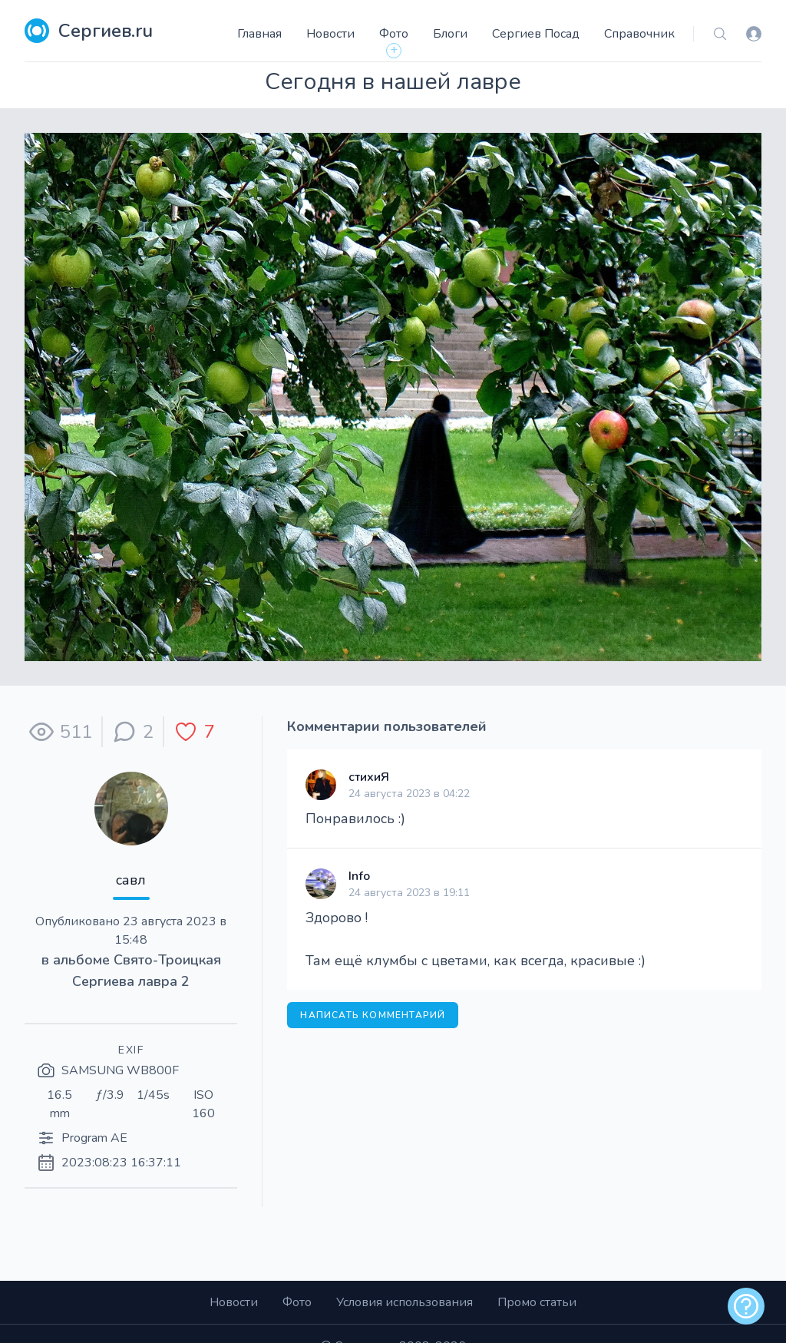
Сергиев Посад (536, 33)
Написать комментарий (372, 1015)
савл (131, 880)
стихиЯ (368, 777)
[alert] (746, 1306)
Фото (393, 33)
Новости (330, 33)
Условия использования (404, 1302)
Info (359, 876)
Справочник (639, 33)
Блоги (450, 33)
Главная (259, 33)
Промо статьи (536, 1302)
